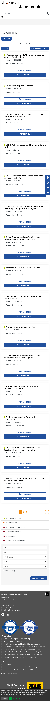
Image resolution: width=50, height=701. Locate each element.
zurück (6, 39)
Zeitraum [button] (25, 562)
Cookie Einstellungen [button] (9, 674)
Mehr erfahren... (18, 698)
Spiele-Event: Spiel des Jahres (19, 86)
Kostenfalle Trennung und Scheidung (23, 268)
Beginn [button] (25, 547)
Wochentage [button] (25, 557)
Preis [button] (25, 567)
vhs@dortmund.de (13, 610)
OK (10, 698)
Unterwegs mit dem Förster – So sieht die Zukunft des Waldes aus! (23, 115)
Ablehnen (5, 698)
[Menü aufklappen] (44, 6)
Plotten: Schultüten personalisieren (22, 327)
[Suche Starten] (47, 13)
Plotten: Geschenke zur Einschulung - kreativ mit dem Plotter (22, 387)
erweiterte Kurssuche (10, 17)
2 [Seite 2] (23, 512)
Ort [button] (25, 552)
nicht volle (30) (9, 571)
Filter (5, 48)
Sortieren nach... (38, 48)
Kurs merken (25, 70)
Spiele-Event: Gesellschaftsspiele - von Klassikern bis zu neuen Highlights (22, 238)
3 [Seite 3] (26, 512)
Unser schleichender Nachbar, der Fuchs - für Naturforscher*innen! (24, 177)
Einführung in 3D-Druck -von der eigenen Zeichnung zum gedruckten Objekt (24, 207)
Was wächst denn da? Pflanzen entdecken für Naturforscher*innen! (24, 56)
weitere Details (25, 75)
